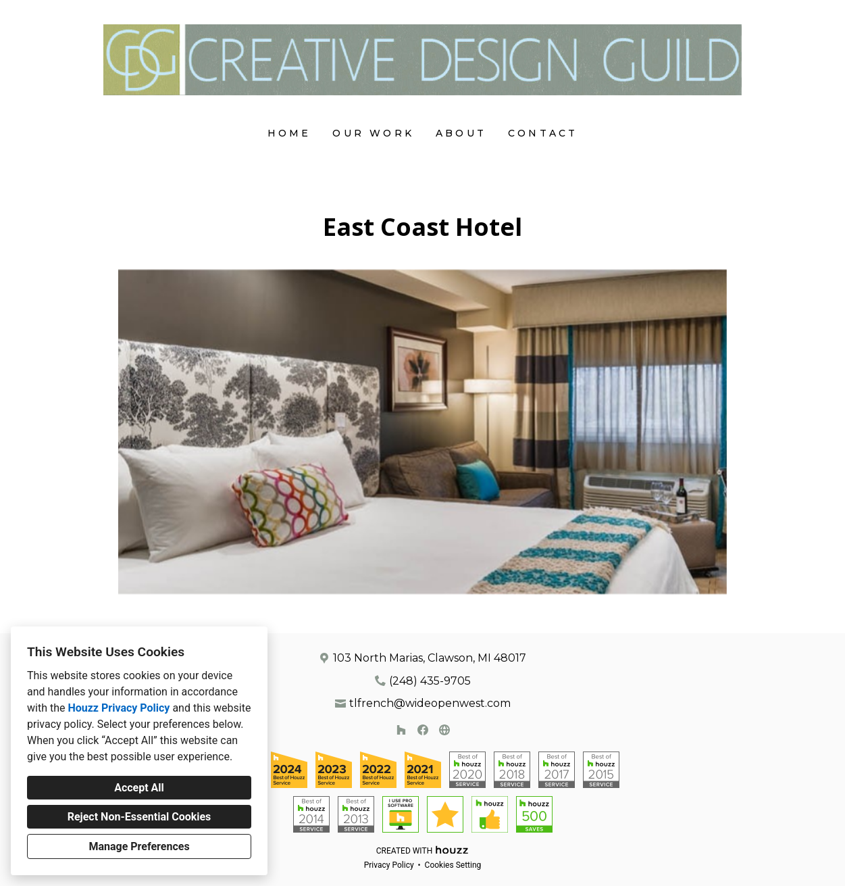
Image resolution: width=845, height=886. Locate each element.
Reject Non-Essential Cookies (139, 816)
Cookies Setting (453, 865)
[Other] (444, 730)
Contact (543, 133)
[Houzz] (401, 730)
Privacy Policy (389, 865)
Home (289, 133)
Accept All (139, 787)
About (461, 133)
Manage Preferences (138, 846)
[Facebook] (423, 730)
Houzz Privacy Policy (119, 708)
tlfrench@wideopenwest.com (430, 703)
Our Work (373, 133)
